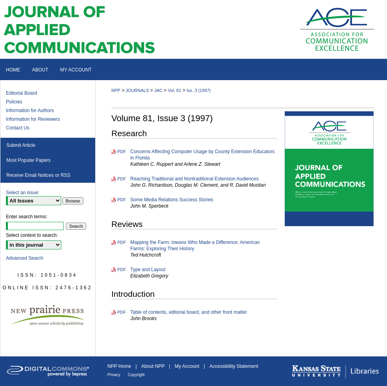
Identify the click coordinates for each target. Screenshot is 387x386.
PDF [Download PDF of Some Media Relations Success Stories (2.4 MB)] (121, 199)
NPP (115, 90)
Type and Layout (147, 269)
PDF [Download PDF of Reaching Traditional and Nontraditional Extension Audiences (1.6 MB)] (121, 178)
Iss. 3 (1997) (199, 90)
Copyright (136, 375)
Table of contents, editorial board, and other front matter (188, 312)
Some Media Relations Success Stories (171, 199)
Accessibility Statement (233, 366)
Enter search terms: (26, 216)
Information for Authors (30, 110)
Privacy (114, 375)
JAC (158, 90)
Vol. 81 (174, 90)
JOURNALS (137, 90)
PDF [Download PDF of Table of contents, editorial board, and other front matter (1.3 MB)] (121, 312)
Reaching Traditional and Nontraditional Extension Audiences (194, 179)
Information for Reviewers (33, 119)
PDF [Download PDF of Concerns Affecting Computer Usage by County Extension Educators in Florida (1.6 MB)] (121, 151)
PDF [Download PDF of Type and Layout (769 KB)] (121, 269)
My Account (188, 366)
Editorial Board (21, 93)
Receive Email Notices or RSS (38, 175)
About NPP (153, 366)
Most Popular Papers (28, 160)
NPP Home (119, 366)
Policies (14, 102)
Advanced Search (24, 258)
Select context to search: (32, 235)
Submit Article (20, 145)
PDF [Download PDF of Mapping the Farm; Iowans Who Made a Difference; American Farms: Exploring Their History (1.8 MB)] (121, 242)
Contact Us (17, 128)
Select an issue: (22, 192)
